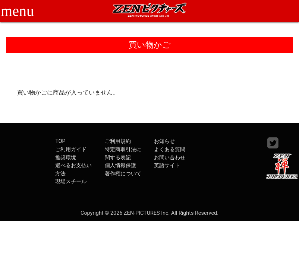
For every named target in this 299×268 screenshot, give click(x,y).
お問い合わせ (169, 157)
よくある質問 (169, 149)
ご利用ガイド (70, 149)
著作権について (123, 173)
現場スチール (70, 181)
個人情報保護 (120, 165)
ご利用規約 (118, 141)
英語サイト (167, 165)
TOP (60, 141)
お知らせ (164, 141)
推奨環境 (65, 157)
